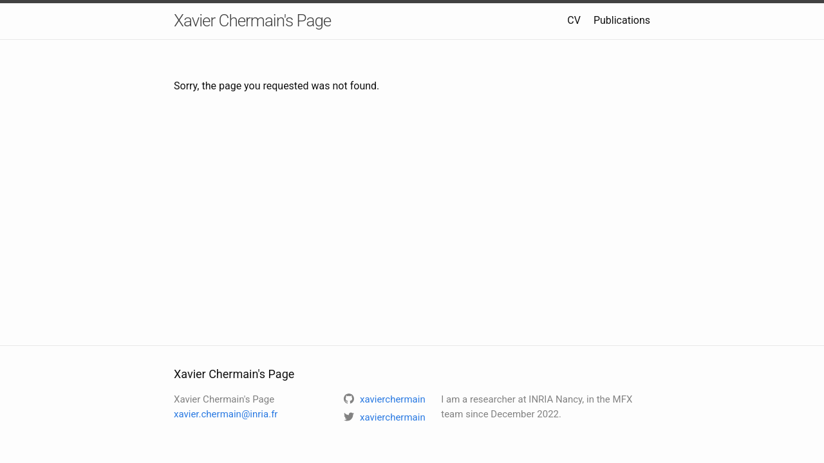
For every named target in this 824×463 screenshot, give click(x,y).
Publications (622, 20)
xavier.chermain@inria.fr (225, 414)
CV (574, 20)
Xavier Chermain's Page (252, 20)
